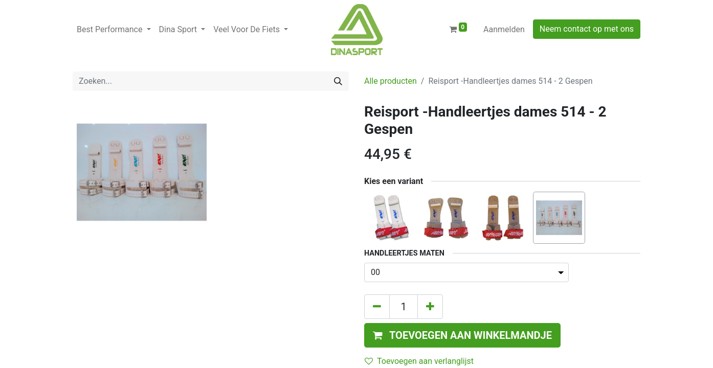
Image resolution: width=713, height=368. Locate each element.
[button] (462, 335)
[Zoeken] (338, 81)
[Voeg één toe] (430, 306)
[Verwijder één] (377, 306)
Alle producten (390, 81)
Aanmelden (504, 29)
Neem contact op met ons (587, 29)
